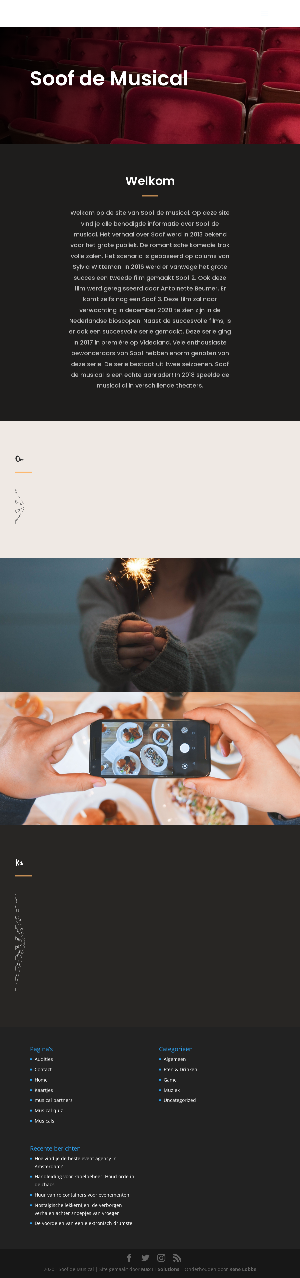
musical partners (54, 1100)
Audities (44, 1059)
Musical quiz (49, 1110)
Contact (43, 1069)
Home (41, 1080)
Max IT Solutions (160, 1269)
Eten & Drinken (180, 1069)
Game (170, 1080)
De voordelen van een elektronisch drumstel (84, 1223)
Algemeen (175, 1059)
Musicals (44, 1121)
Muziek (172, 1090)
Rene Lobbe (242, 1269)
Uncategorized (180, 1100)
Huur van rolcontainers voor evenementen (82, 1195)
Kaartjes (44, 1090)
